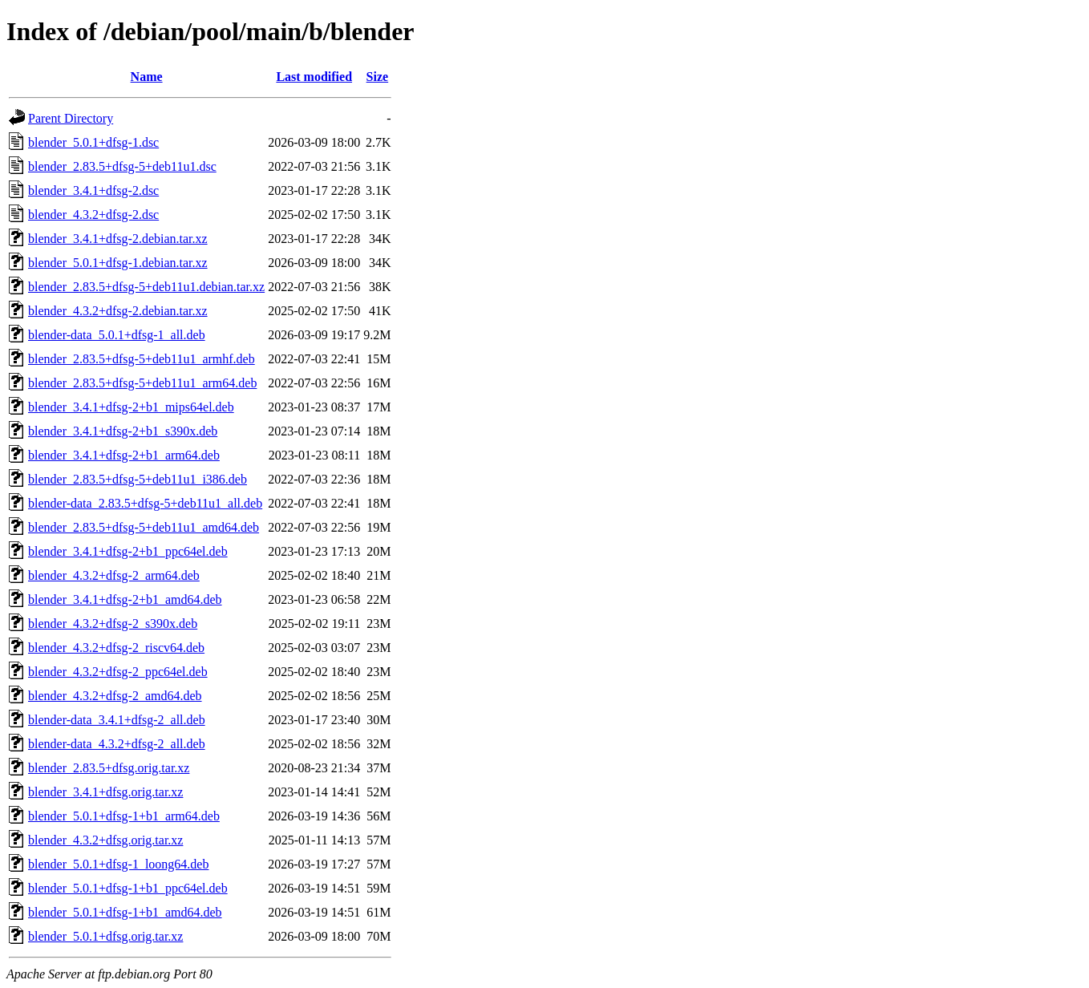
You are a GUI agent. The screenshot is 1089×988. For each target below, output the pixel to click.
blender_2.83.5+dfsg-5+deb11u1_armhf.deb (141, 359)
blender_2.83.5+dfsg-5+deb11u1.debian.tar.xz (146, 287)
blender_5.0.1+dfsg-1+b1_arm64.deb (124, 816)
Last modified (314, 76)
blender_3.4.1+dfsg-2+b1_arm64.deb (124, 455)
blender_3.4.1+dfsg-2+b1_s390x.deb (122, 431)
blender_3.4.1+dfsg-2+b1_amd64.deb (125, 599)
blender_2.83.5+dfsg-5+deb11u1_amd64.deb (143, 527)
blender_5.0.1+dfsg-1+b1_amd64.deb (125, 912)
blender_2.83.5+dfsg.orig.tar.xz (108, 768)
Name (147, 76)
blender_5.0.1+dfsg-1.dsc (93, 142)
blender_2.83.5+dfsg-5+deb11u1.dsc (122, 166)
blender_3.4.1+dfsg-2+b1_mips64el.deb (131, 407)
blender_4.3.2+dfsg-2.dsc (93, 214)
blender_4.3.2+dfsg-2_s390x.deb (112, 623)
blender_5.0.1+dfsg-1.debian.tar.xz (118, 262)
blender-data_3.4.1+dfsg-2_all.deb (116, 720)
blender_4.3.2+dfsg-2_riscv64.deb (116, 647)
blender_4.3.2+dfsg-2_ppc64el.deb (118, 671)
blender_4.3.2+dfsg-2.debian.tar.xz (118, 311)
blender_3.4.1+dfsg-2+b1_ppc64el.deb (128, 551)
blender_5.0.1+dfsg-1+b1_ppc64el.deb (128, 888)
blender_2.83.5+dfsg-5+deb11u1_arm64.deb (142, 383)
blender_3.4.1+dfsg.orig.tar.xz (105, 792)
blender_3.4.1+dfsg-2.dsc (93, 190)
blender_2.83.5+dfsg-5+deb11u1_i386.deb (137, 479)
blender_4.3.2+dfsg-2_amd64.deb (115, 696)
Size (377, 76)
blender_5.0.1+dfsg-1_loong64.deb (118, 864)
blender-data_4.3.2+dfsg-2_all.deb (116, 744)
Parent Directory (70, 118)
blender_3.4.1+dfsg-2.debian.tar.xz (118, 238)
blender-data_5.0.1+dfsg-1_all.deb (116, 335)
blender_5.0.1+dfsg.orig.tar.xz (105, 936)
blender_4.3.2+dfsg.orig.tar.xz (105, 840)
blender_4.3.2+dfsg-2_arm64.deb (114, 575)
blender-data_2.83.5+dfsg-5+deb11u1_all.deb (145, 503)
